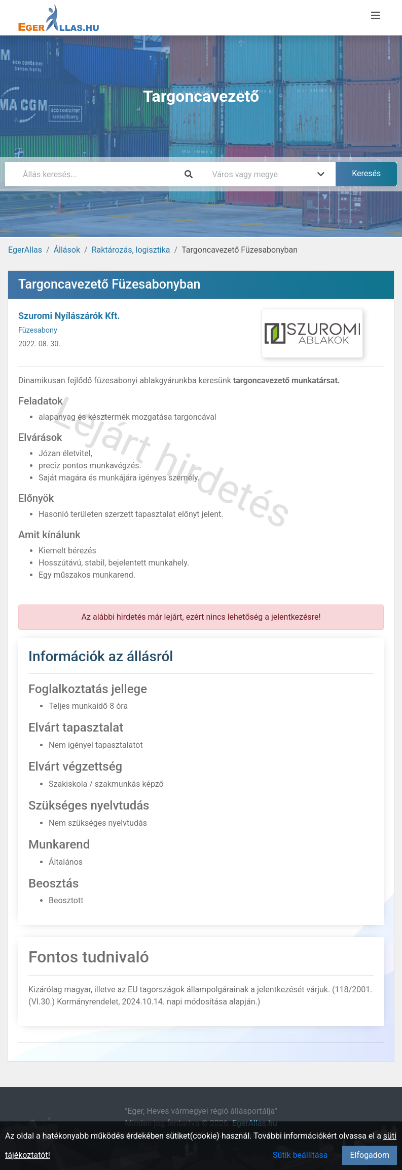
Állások (67, 250)
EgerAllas (25, 250)
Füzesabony (37, 330)
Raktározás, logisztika (131, 250)
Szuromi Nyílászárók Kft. (69, 315)
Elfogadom (369, 1155)
